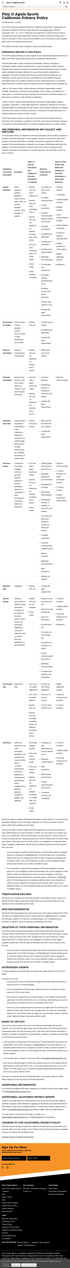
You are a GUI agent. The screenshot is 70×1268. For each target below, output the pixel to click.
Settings (6, 1265)
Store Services (7, 1211)
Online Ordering (7, 1208)
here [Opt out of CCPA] (20, 855)
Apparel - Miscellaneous (26, 1245)
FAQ (3, 1200)
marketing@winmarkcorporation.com (15, 1117)
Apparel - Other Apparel (40, 1242)
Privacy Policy (7, 1224)
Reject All (16, 1265)
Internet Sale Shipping (10, 1203)
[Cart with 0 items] (67, 2)
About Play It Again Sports (11, 1188)
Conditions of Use (8, 1221)
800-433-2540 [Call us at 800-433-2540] (36, 1117)
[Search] (66, 7)
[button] (2, 2)
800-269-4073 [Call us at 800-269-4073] (32, 855)
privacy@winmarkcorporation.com (54, 1058)
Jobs (3, 1194)
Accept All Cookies (29, 1265)
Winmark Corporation (9, 1219)
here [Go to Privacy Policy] (31, 1114)
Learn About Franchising (57, 1191)
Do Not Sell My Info (9, 1236)
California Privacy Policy (10, 1227)
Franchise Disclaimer (56, 1194)
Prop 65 (5, 1233)
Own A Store (53, 1188)
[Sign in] (64, 3)
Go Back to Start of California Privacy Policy (18, 1137)
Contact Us (27, 1191)
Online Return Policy (9, 1206)
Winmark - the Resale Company (34, 1188)
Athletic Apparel (23, 1242)
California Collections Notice (12, 1230)
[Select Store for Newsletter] (38, 1158)
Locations (5, 1191)
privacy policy (48, 30)
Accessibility (6, 1238)
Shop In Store (7, 1197)
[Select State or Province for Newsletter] (14, 1158)
